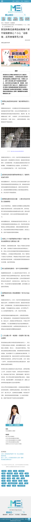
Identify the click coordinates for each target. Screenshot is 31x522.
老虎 (23, 478)
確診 (21, 480)
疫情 (9, 475)
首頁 (2, 22)
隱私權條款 (24, 514)
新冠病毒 (22, 471)
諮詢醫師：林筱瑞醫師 (14, 425)
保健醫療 (12, 22)
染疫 (4, 478)
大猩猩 (14, 480)
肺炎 (16, 473)
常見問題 (17, 514)
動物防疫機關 (22, 485)
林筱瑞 (4, 471)
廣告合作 (11, 514)
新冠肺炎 (10, 473)
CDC (21, 483)
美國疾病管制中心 (13, 483)
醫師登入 (27, 1)
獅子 (4, 480)
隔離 (27, 473)
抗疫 (27, 475)
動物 (4, 473)
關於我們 (5, 514)
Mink (15, 471)
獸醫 (9, 478)
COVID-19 (15, 475)
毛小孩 (4, 483)
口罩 (9, 485)
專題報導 (7, 22)
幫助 (22, 1)
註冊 (13, 1)
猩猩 (9, 480)
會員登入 (18, 1)
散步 (4, 485)
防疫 (22, 475)
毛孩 (26, 480)
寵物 (22, 473)
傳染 (27, 483)
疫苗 (4, 475)
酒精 (14, 485)
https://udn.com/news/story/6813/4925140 (17, 151)
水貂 (10, 471)
